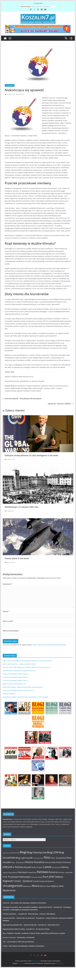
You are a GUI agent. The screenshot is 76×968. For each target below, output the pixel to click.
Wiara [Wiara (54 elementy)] (35, 886)
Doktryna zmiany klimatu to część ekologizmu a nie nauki (31, 455)
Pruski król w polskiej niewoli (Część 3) (15, 674)
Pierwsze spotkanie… (10, 694)
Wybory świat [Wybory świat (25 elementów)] (57, 886)
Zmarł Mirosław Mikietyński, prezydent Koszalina (19, 671)
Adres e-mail (8, 621)
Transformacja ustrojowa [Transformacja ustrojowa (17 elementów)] (42, 881)
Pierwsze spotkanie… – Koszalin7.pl (15, 914)
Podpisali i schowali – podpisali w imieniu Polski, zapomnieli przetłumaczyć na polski (36, 933)
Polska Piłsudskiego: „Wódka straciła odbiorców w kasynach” (23, 687)
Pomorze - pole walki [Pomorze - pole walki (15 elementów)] (65, 872)
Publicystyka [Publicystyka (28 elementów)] (24, 876)
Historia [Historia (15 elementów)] (21, 862)
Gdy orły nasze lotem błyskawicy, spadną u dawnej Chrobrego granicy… (27, 667)
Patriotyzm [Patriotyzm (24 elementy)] (23, 872)
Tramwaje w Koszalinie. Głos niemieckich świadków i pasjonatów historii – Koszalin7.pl (32, 907)
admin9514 (21, 94)
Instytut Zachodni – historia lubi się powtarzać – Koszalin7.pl (23, 918)
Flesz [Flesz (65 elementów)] (47, 857)
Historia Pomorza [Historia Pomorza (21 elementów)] (63, 862)
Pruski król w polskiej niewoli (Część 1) (15, 680)
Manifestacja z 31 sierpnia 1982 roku (21, 507)
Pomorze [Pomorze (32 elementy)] (53, 872)
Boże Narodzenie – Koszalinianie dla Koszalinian (22, 398)
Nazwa (6, 611)
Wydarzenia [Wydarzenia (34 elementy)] (9, 890)
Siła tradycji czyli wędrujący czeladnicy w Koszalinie (28, 903)
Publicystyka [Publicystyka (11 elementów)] (34, 877)
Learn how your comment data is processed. (49, 645)
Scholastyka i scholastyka (26, 937)
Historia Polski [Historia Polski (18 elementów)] (50, 862)
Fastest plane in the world (17, 558)
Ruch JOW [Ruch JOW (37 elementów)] (48, 876)
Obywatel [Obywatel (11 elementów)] (5, 872)
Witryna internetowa (10, 631)
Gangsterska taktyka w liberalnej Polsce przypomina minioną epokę (25, 697)
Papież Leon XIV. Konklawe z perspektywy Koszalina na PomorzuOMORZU (27, 661)
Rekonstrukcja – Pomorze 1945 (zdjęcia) (41, 914)
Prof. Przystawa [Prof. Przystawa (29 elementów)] (10, 876)
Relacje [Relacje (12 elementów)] (40, 877)
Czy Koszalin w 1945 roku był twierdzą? (20, 942)
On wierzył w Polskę (42, 929)
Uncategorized (10, 85)
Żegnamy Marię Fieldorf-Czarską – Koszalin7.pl (18, 929)
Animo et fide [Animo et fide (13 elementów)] (14, 853)
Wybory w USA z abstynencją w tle (14, 684)
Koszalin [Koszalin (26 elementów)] (28, 867)
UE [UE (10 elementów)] (53, 881)
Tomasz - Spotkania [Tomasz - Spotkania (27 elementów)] (22, 881)
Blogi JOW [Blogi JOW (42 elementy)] (52, 852)
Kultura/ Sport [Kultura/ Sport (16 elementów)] (37, 867)
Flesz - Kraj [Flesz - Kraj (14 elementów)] (15, 862)
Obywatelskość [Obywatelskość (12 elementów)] (12, 872)
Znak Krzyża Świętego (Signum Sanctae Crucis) (18, 690)
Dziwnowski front (54, 925)
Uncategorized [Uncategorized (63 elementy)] (12, 886)
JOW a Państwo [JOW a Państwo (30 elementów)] (15, 867)
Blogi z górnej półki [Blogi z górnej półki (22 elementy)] (24, 858)
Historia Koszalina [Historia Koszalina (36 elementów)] (34, 862)
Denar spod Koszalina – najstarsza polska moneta (19, 664)
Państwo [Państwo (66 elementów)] (42, 872)
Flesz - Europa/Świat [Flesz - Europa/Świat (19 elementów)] (58, 858)
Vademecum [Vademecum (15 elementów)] (27, 886)
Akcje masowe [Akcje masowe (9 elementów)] (6, 853)
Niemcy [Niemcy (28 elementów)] (65, 867)
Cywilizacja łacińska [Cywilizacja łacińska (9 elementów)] (38, 858)
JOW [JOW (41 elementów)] (5, 867)
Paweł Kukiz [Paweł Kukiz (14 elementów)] (32, 872)
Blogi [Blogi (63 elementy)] (23, 852)
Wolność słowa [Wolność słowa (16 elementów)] (45, 886)
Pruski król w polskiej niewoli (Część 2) (15, 677)
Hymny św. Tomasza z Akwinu (60, 404)
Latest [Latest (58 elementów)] (47, 867)
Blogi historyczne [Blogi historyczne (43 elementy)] (37, 852)
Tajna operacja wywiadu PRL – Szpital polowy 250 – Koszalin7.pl (24, 925)
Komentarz (7, 584)
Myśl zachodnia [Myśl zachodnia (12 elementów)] (56, 867)
